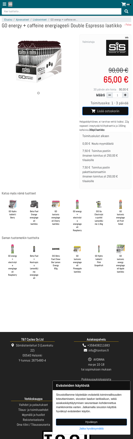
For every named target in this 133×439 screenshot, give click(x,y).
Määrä (100, 95)
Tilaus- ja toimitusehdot (33, 410)
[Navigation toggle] (4, 4)
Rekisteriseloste (33, 420)
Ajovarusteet (22, 19)
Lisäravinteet (40, 19)
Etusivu (8, 19)
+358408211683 (98, 345)
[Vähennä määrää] (109, 95)
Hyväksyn (91, 422)
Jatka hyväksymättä (91, 428)
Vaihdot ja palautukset (33, 405)
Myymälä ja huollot (33, 415)
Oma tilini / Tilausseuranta (33, 424)
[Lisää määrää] (125, 95)
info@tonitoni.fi (98, 350)
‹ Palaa (127, 24)
